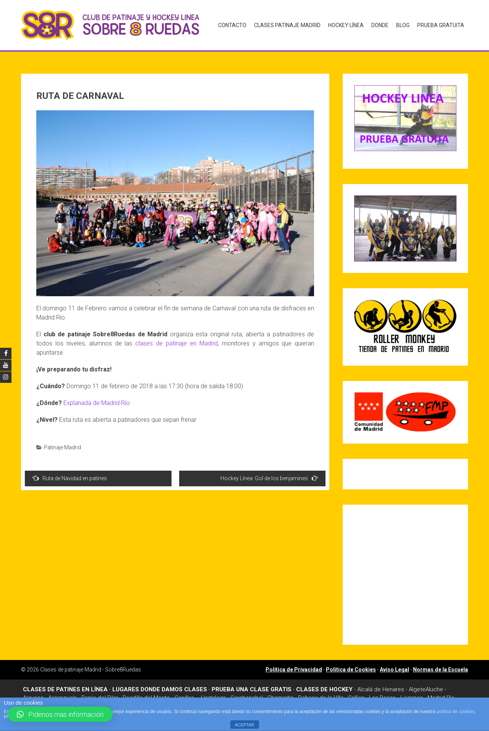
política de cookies (455, 711)
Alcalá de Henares (380, 686)
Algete (417, 686)
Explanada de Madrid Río (96, 399)
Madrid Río (441, 695)
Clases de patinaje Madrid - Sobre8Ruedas (90, 666)
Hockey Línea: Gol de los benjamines (269, 475)
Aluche (434, 686)
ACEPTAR (244, 725)
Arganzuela (62, 695)
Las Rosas (382, 695)
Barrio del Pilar (99, 695)
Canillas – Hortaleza (200, 695)
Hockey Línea (346, 25)
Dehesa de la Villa (320, 695)
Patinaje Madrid (62, 444)
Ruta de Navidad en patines (69, 475)
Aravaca (33, 695)
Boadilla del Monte (146, 695)
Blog (403, 25)
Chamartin (280, 695)
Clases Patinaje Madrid (287, 25)
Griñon (356, 695)
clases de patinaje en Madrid (176, 340)
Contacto (232, 25)
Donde (380, 25)
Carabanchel (246, 695)
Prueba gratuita (440, 25)
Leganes (411, 695)
